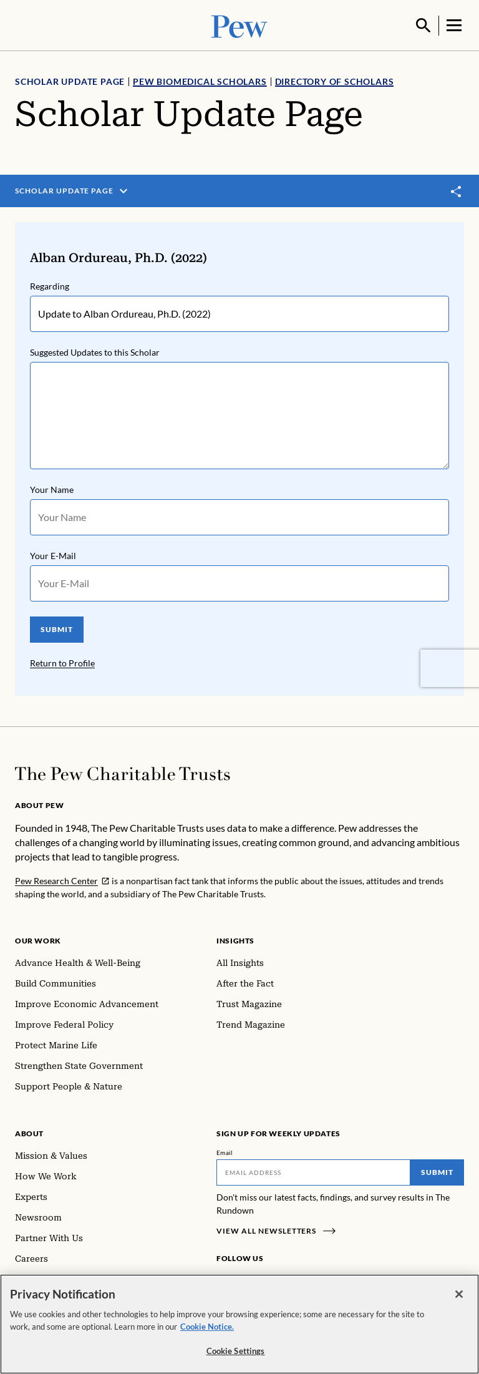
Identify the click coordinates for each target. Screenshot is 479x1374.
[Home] (122, 772)
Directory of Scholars (334, 80)
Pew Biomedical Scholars (199, 80)
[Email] (313, 1171)
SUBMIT (57, 628)
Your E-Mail (53, 554)
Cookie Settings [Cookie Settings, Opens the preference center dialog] (235, 1352)
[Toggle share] (456, 190)
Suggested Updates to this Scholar (95, 351)
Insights (235, 939)
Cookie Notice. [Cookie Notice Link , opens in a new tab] (207, 1327)
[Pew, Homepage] (239, 24)
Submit (437, 1171)
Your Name (52, 488)
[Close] (459, 1294)
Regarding (49, 285)
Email (224, 1151)
